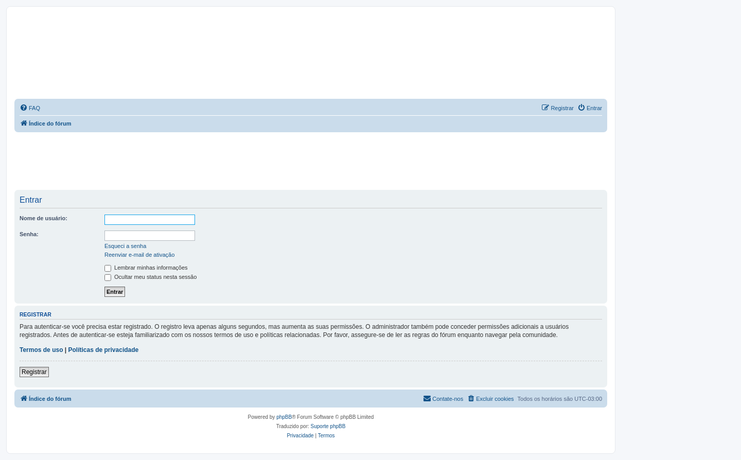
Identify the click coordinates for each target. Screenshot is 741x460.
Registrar (34, 372)
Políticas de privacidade (103, 349)
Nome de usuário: (43, 218)
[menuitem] (30, 108)
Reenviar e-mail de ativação (139, 255)
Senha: (29, 234)
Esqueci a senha (125, 246)
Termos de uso (41, 349)
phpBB (284, 417)
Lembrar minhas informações (146, 267)
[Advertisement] (310, 160)
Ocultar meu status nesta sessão (150, 277)
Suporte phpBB (328, 426)
